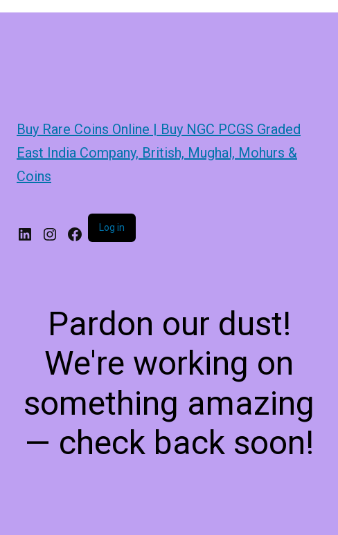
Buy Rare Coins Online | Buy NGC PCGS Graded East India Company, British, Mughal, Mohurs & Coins (159, 153)
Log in (112, 227)
